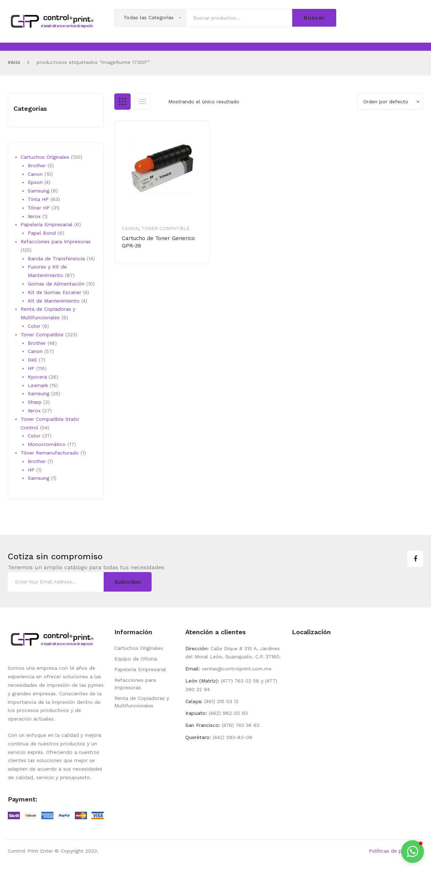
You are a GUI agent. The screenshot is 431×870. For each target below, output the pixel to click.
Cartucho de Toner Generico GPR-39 (158, 242)
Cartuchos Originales (138, 648)
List (142, 101)
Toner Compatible (165, 228)
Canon (130, 228)
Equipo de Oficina (135, 659)
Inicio (14, 62)
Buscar (314, 17)
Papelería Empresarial (140, 669)
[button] (412, 851)
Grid (122, 101)
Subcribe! (127, 581)
